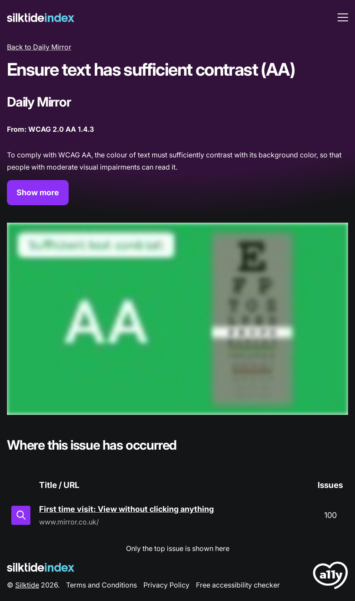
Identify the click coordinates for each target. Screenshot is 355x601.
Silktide (27, 585)
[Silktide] (40, 17)
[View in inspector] (20, 515)
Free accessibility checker (238, 585)
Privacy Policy (166, 585)
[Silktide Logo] (40, 567)
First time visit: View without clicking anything (126, 509)
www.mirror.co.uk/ (69, 522)
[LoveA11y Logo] (330, 576)
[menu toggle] (342, 17)
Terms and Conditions (101, 585)
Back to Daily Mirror (39, 47)
